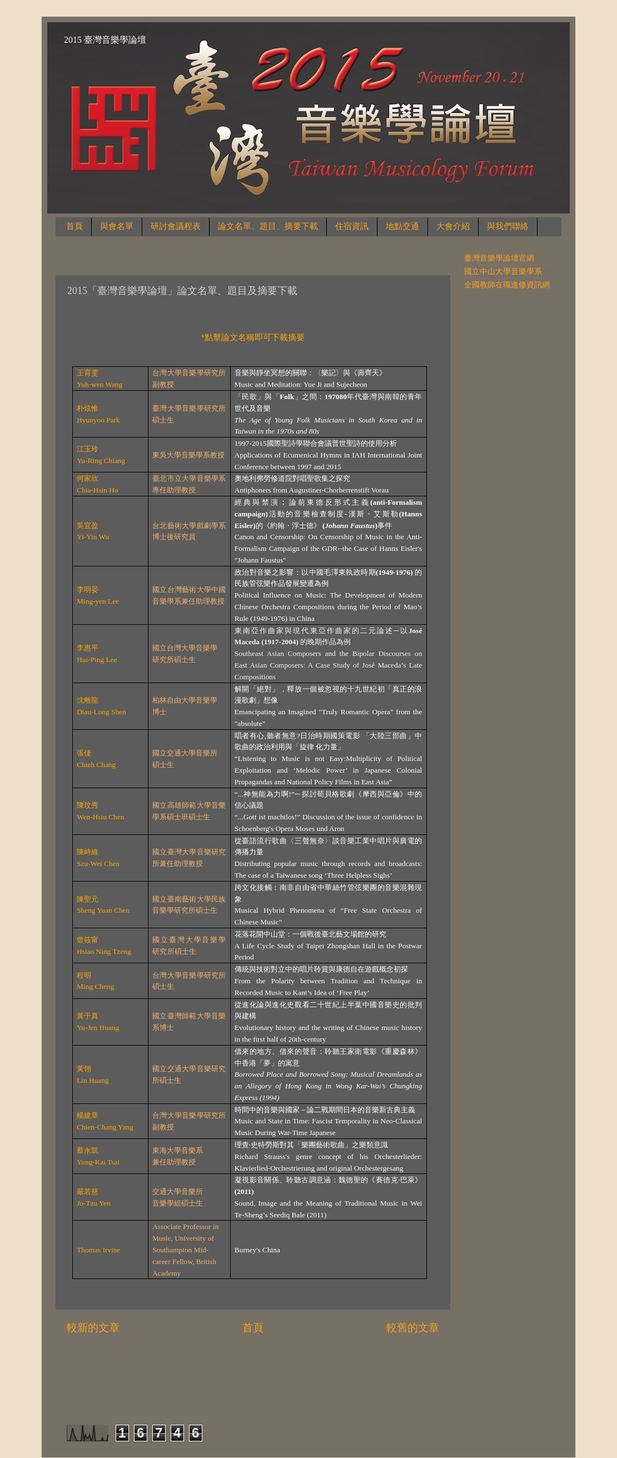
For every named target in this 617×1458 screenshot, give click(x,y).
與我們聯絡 (508, 226)
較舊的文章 (412, 1327)
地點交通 (402, 226)
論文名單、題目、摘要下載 (268, 226)
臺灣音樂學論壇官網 (499, 258)
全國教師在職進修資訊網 (507, 285)
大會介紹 (453, 226)
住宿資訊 (352, 226)
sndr (326, 1384)
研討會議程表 (176, 226)
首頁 (74, 226)
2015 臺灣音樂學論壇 (105, 39)
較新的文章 (93, 1327)
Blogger (389, 1384)
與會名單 (116, 226)
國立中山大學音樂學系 (503, 271)
